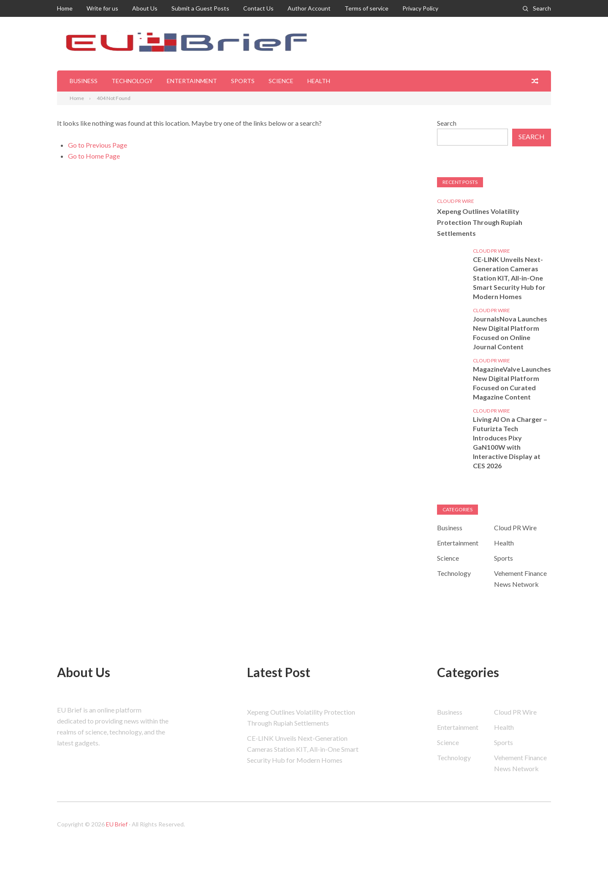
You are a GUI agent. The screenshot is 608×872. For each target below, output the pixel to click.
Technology (132, 80)
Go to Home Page (94, 156)
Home (65, 8)
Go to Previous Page (97, 145)
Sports (243, 80)
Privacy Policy (420, 8)
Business (84, 80)
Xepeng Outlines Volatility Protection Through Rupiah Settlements (479, 222)
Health (318, 80)
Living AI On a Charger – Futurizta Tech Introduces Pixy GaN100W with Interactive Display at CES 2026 (510, 442)
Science (281, 80)
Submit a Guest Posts (200, 8)
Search (542, 8)
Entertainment (192, 80)
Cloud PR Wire (455, 201)
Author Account (309, 8)
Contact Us (258, 8)
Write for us (102, 8)
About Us (144, 8)
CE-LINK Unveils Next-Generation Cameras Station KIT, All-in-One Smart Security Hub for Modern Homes (509, 277)
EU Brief (117, 824)
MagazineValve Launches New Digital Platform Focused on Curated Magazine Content (512, 383)
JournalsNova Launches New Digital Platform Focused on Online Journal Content (510, 333)
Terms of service (366, 8)
